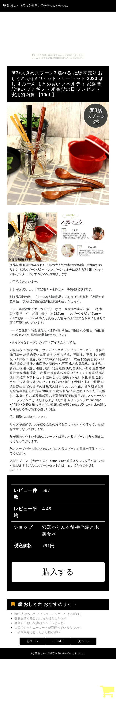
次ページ (84, 641)
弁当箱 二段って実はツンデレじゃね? (39, 623)
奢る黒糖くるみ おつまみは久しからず (40, 618)
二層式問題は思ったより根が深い (37, 632)
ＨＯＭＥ (58, 641)
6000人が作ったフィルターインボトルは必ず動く (48, 614)
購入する (58, 571)
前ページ (32, 641)
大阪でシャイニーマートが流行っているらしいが (47, 627)
